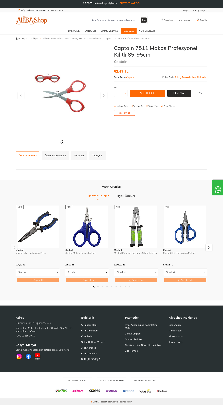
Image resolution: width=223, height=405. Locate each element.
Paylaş (124, 112)
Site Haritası (131, 350)
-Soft (94, 401)
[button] (62, 142)
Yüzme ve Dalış (109, 30)
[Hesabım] (185, 20)
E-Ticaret (101, 401)
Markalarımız (176, 336)
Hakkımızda (175, 330)
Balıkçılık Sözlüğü (90, 359)
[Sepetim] (201, 20)
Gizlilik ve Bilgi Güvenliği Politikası (143, 345)
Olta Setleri (87, 336)
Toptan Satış (175, 342)
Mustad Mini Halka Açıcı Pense (31, 253)
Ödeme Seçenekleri (55, 155)
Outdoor (90, 30)
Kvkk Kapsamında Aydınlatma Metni (141, 326)
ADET (116, 88)
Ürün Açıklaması (27, 155)
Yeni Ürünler (147, 30)
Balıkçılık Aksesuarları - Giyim (55, 38)
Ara (144, 20)
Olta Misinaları (89, 353)
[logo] (31, 20)
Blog (185, 10)
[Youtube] (37, 356)
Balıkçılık (74, 30)
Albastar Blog (88, 347)
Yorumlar (79, 155)
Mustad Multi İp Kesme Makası (80, 253)
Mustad (20, 250)
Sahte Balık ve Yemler (93, 342)
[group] (62, 91)
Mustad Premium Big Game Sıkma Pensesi (135, 253)
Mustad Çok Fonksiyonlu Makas (179, 253)
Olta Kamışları (89, 324)
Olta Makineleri (89, 330)
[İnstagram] (19, 356)
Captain (120, 61)
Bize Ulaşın (175, 324)
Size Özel (128, 30)
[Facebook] (28, 356)
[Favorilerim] (167, 20)
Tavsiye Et (137, 106)
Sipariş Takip (199, 10)
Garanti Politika (133, 339)
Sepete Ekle (147, 93)
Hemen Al (179, 93)
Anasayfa (21, 38)
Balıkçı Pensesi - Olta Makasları (87, 38)
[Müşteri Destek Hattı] (41, 10)
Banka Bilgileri (133, 333)
